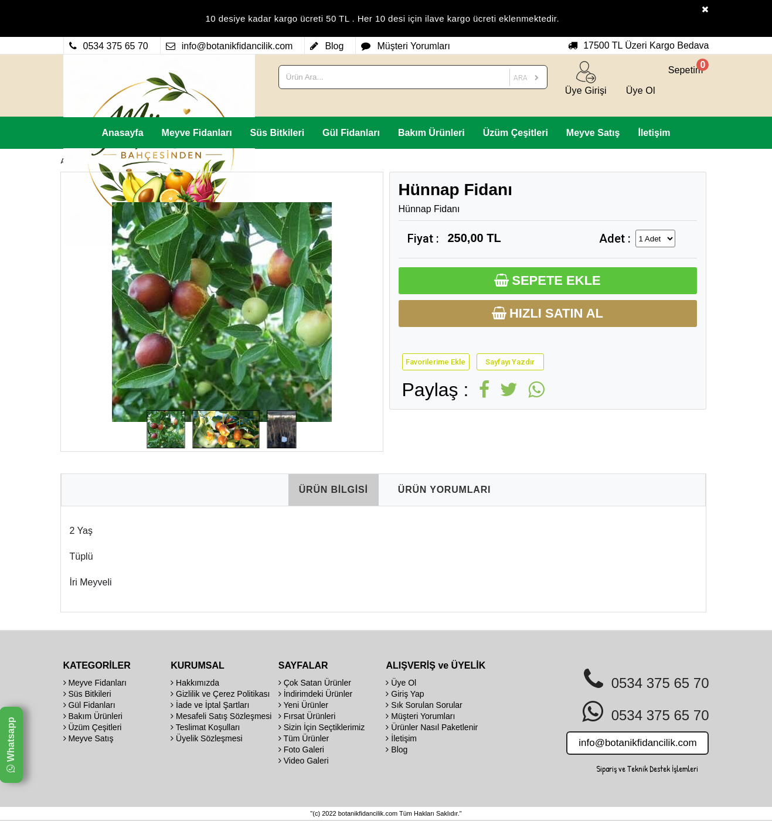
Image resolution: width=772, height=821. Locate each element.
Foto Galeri (301, 749)
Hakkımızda (195, 682)
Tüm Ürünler (303, 738)
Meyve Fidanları (197, 133)
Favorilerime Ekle (435, 361)
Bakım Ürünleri (431, 133)
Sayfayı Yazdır (510, 361)
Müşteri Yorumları (420, 716)
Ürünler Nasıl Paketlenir (432, 727)
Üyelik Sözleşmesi (206, 738)
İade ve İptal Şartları (210, 705)
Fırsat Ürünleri (307, 716)
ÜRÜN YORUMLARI (444, 490)
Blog (396, 749)
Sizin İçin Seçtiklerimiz (321, 727)
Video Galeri (303, 760)
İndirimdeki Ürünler (315, 694)
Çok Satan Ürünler (314, 682)
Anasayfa (122, 133)
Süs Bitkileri (277, 133)
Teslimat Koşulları (205, 727)
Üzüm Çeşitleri (515, 133)
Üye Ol (401, 682)
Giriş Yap (405, 694)
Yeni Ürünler (303, 705)
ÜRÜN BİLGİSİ (333, 490)
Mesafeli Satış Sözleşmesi (221, 716)
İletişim (654, 133)
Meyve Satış (593, 133)
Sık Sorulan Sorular (424, 705)
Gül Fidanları (351, 133)
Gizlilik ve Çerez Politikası (220, 694)
